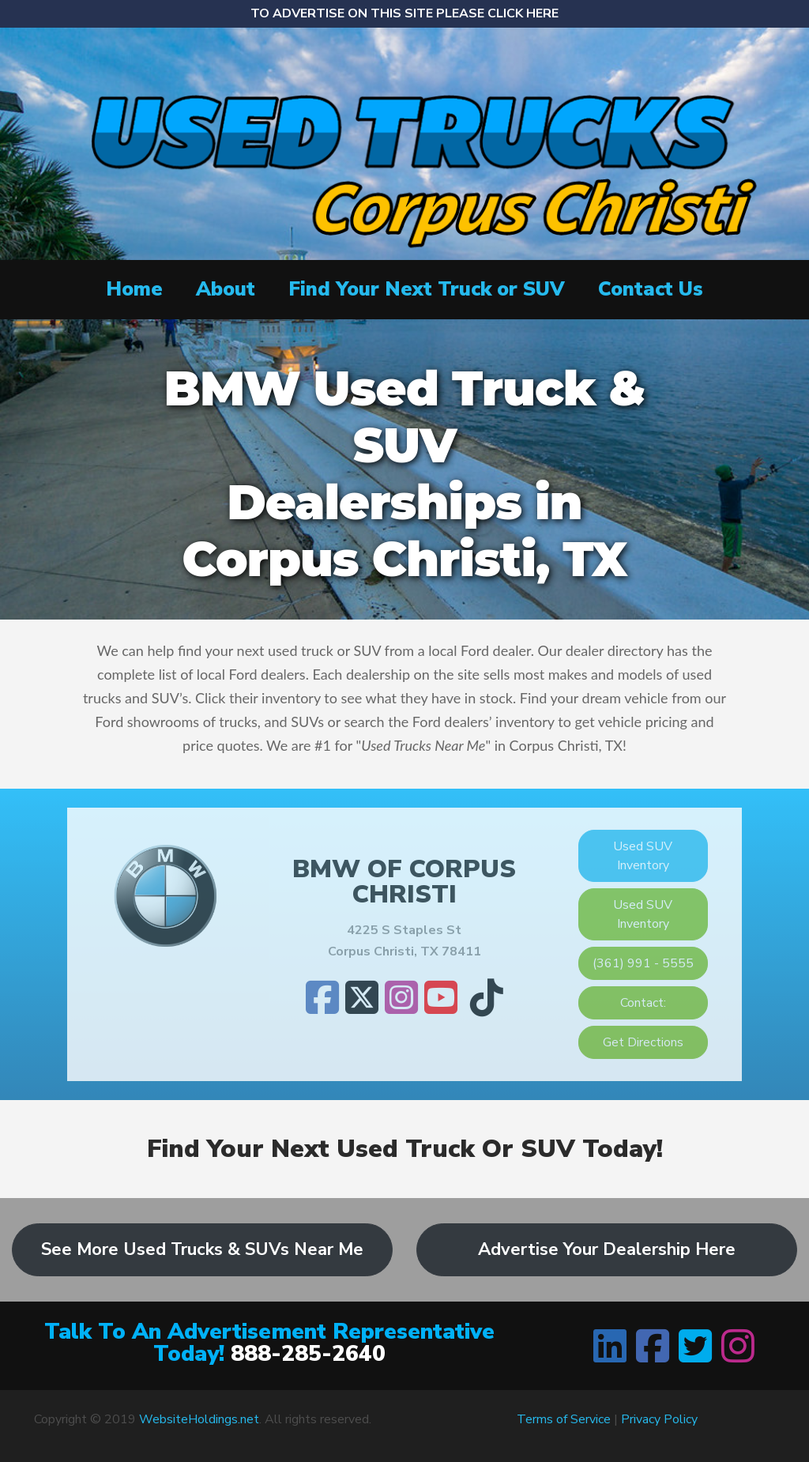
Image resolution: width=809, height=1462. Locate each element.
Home (134, 289)
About (225, 289)
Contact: (643, 1003)
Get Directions (643, 1042)
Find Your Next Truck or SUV (426, 289)
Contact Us (650, 289)
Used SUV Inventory (642, 856)
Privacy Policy (659, 1419)
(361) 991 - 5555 (643, 963)
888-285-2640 (308, 1354)
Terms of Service (564, 1419)
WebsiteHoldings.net (199, 1419)
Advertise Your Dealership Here (607, 1249)
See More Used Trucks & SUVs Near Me (202, 1249)
